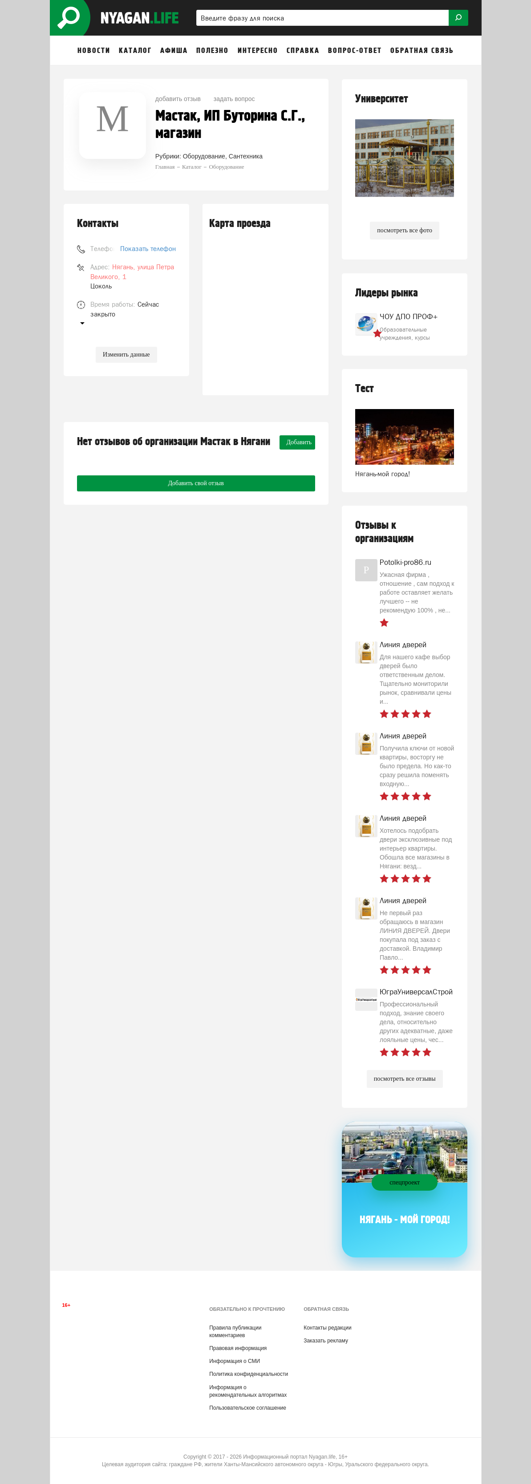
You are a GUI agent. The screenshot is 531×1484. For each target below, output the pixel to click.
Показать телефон (148, 248)
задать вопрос (234, 98)
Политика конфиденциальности (248, 1374)
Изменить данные (126, 354)
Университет (381, 99)
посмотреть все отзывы (405, 1078)
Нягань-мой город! (382, 474)
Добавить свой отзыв (195, 483)
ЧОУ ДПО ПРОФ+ (409, 316)
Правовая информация (238, 1348)
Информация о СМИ (234, 1361)
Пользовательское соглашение (247, 1408)
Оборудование (204, 156)
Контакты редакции (327, 1328)
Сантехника (246, 156)
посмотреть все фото (404, 230)
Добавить (299, 442)
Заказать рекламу (326, 1341)
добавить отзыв (178, 98)
